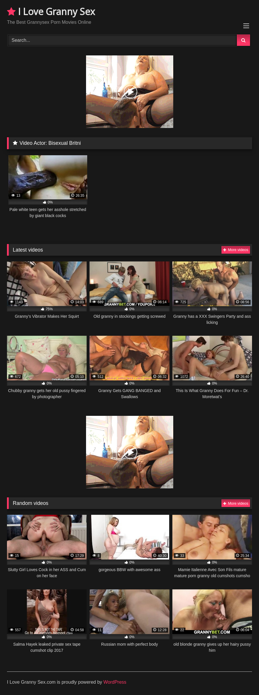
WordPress (114, 682)
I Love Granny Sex (51, 11)
